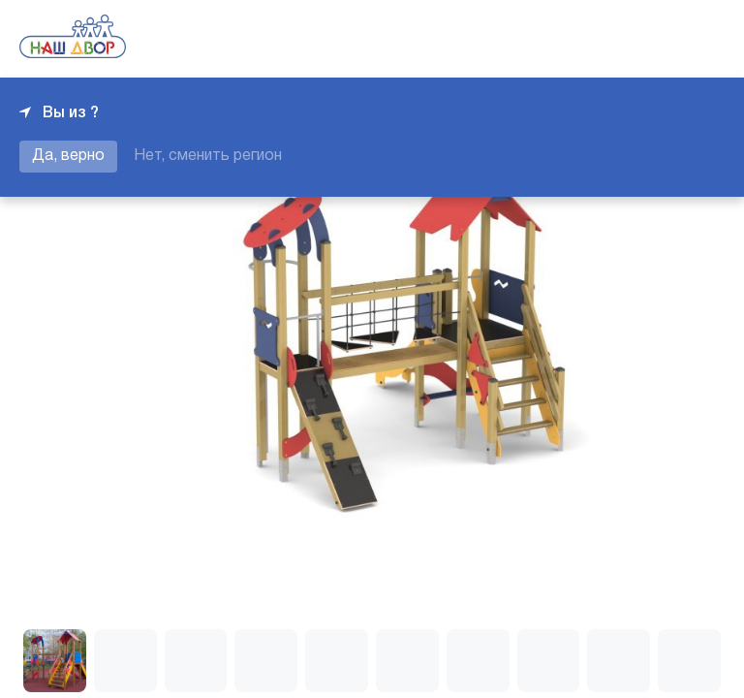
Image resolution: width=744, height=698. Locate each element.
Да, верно (68, 156)
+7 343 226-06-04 (659, 39)
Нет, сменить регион (208, 156)
